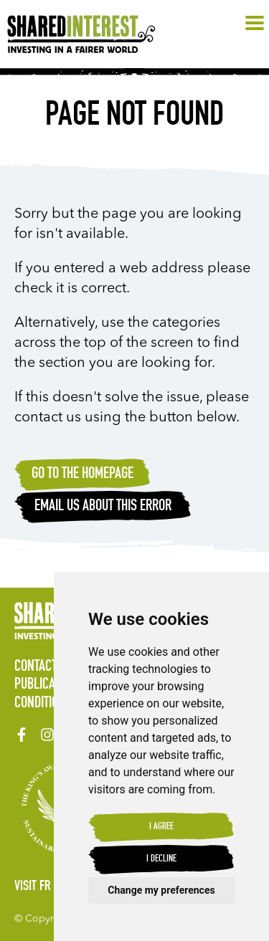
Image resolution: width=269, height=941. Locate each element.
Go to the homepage (82, 474)
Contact (35, 667)
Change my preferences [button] (161, 890)
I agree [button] (161, 827)
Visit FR (32, 887)
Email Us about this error (103, 507)
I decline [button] (161, 859)
